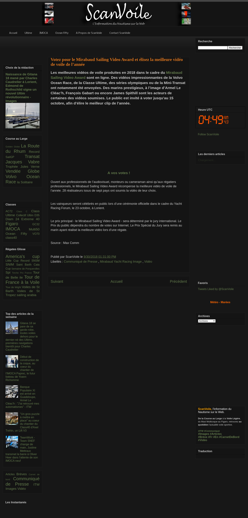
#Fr (210, 437)
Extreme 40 (30, 219)
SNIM (11, 264)
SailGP (15, 157)
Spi (9, 272)
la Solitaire (25, 182)
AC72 (11, 211)
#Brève (202, 437)
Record (34, 151)
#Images (203, 433)
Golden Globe (13, 146)
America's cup (23, 256)
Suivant (57, 281)
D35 (37, 215)
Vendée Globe (23, 171)
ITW (36, 484)
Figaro (19, 223)
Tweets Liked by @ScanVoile (216, 289)
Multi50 (34, 229)
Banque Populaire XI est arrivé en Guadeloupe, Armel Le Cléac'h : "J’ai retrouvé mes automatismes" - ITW (22, 396)
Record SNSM (30, 260)
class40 (11, 237)
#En (215, 437)
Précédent (178, 281)
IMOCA (17, 228)
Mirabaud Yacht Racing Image (121, 261)
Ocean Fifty (19, 233)
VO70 (36, 233)
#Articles (216, 433)
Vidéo (148, 261)
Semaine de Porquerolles (25, 268)
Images (11, 488)
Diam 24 (13, 219)
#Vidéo (202, 440)
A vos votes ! (119, 173)
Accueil (116, 281)
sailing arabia (26, 295)
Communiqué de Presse (81, 261)
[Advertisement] (118, 325)
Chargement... (207, 160)
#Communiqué (212, 431)
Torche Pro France (22, 272)
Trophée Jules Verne (23, 166)
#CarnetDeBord (229, 437)
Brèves (22, 474)
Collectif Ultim (25, 215)
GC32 (36, 224)
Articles (11, 474)
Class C (23, 211)
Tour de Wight (14, 287)
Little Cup (13, 260)
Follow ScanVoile (208, 134)
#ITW (200, 431)
